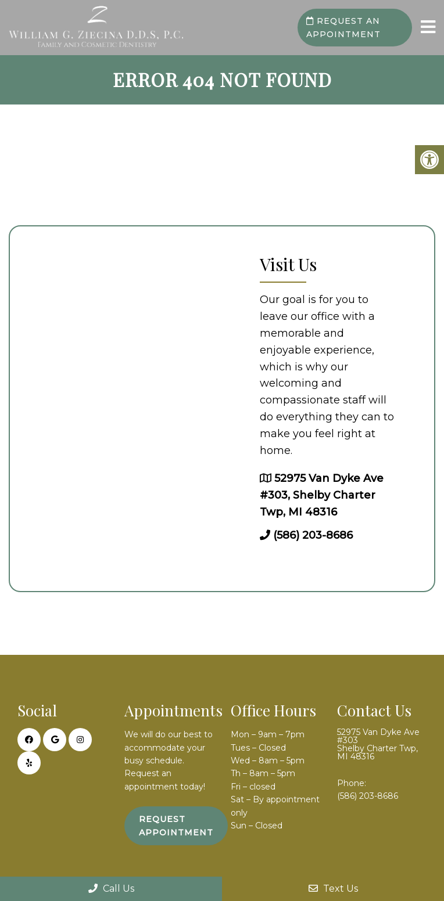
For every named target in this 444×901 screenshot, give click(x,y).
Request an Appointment (343, 27)
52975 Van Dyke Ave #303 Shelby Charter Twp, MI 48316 (378, 744)
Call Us (111, 888)
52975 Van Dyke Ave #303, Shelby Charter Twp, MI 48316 (322, 495)
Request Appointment (176, 825)
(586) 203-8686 (313, 535)
